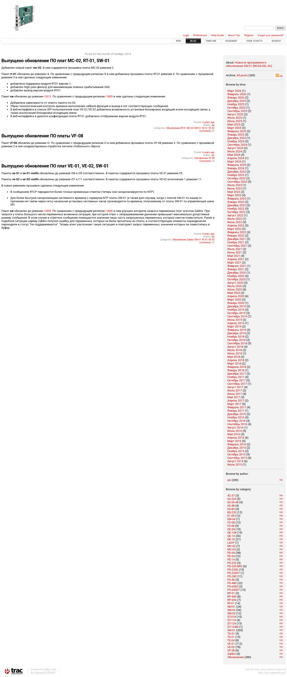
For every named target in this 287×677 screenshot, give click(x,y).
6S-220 (231, 499)
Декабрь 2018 (236, 333)
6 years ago (208, 122)
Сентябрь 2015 (237, 457)
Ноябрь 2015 (235, 451)
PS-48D (232, 583)
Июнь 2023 (234, 188)
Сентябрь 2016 (237, 424)
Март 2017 (234, 404)
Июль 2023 (234, 185)
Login (186, 35)
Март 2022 (234, 229)
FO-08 (231, 522)
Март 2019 (234, 326)
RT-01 (230, 603)
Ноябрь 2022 (235, 208)
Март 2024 (234, 161)
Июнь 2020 (234, 289)
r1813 (47, 96)
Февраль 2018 (236, 367)
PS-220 (231, 563)
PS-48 (231, 579)
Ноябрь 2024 (235, 141)
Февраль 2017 (236, 407)
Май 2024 (233, 154)
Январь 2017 (235, 410)
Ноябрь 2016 (235, 417)
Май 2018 (233, 356)
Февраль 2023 (236, 198)
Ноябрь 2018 (235, 336)
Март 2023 (234, 195)
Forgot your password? (271, 35)
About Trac (234, 35)
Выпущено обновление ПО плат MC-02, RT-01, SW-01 (55, 60)
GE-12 (231, 536)
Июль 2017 (234, 390)
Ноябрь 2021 (235, 242)
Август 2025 (235, 114)
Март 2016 (234, 441)
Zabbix (231, 653)
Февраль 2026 (236, 94)
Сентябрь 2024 (237, 144)
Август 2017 (235, 387)
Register (249, 35)
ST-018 (231, 616)
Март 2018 (234, 363)
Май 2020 (233, 293)
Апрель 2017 (235, 400)
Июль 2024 (234, 151)
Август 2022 (235, 215)
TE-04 (231, 640)
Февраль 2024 (236, 165)
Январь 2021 (235, 269)
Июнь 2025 (234, 121)
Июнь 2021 (234, 252)
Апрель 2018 (235, 360)
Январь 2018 (235, 370)
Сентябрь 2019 (237, 316)
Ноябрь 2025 (235, 104)
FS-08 (231, 526)
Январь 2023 (235, 202)
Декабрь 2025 (236, 101)
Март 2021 (234, 262)
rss (279, 76)
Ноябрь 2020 (235, 276)
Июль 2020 (234, 286)
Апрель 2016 (235, 437)
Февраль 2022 (236, 232)
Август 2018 (235, 346)
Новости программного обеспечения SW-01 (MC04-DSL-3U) (249, 64)
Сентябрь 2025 (237, 111)
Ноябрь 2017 (235, 377)
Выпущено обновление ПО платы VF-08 (42, 135)
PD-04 (231, 552)
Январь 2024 (235, 168)
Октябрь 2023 (236, 178)
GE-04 (231, 529)
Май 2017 (233, 397)
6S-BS (231, 509)
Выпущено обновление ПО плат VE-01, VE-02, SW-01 (55, 166)
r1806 (109, 211)
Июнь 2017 (234, 394)
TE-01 (231, 637)
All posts (242, 75)
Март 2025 (234, 128)
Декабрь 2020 (236, 272)
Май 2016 (233, 434)
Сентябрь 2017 (237, 383)
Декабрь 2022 (236, 205)
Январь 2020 (235, 303)
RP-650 (232, 600)
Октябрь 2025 (236, 107)
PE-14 (231, 559)
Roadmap (231, 41)
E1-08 (231, 515)
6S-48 (231, 505)
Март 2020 (234, 299)
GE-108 (232, 532)
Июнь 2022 (234, 222)
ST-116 (231, 620)
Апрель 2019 (235, 323)
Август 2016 (235, 427)
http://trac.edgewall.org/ (272, 672)
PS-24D (232, 576)
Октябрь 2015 (236, 454)
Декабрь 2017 (236, 373)
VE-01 (231, 643)
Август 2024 (235, 148)
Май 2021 (233, 255)
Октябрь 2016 (236, 420)
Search (276, 41)
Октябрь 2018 (236, 340)
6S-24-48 (233, 502)
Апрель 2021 (235, 259)
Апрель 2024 (235, 158)
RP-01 (231, 593)
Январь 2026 (235, 97)
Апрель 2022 (235, 225)
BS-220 (231, 512)
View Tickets (254, 41)
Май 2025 (233, 124)
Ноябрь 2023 (235, 175)
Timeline (211, 41)
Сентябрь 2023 (237, 181)
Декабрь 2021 (236, 239)
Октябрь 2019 (236, 313)
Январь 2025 (235, 134)
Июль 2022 (234, 218)
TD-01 (231, 633)
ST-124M (233, 627)
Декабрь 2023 (236, 171)
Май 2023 (233, 191)
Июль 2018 (234, 350)
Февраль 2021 (236, 266)
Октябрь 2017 (236, 380)
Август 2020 (235, 282)
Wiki (178, 41)
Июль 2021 (234, 249)
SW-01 (231, 630)
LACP (230, 542)
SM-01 (231, 606)
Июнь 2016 (234, 431)
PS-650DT (233, 589)
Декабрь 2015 (236, 447)
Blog (193, 41)
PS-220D (232, 569)
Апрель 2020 (235, 296)
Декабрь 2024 (236, 138)
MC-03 (231, 549)
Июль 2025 (234, 117)
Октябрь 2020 (236, 279)
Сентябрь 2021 (237, 245)
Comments (205, 131)
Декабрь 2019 (236, 306)
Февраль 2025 (236, 131)
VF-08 (231, 650)
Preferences (200, 35)
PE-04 (231, 556)
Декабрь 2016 (236, 414)
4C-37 (231, 495)
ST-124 (231, 623)
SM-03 (231, 613)
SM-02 (231, 610)
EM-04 (231, 519)
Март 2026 (234, 90)
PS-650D (232, 586)
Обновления (235, 657)
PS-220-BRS (234, 566)
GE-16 (231, 539)
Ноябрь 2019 (235, 309)
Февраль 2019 (236, 330)
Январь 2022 (235, 235)
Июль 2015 (234, 464)
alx (229, 480)
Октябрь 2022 (236, 212)
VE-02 (231, 647)
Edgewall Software (44, 672)
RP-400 (232, 596)
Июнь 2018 (234, 353)
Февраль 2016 (236, 444)
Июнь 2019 (234, 319)
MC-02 (231, 546)
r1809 (109, 96)
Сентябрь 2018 (237, 343)
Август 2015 (235, 461)
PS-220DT (233, 573)
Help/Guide (217, 35)
